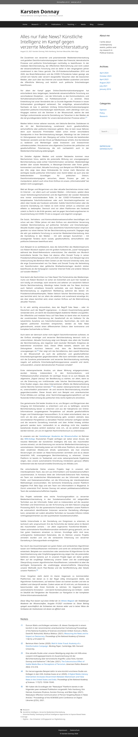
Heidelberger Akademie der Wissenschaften (58, 436)
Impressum (62, 730)
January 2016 (105, 89)
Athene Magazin (67, 601)
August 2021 (105, 82)
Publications (58, 24)
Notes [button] (24, 619)
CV (46, 24)
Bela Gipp (74, 51)
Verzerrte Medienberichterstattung (52, 712)
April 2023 (104, 79)
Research (37, 24)
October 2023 (105, 76)
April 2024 (104, 73)
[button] (86, 118)
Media (83, 24)
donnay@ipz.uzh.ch (63, 2)
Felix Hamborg (50, 51)
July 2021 (103, 86)
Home (25, 24)
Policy (102, 113)
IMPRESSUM (105, 146)
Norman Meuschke (64, 51)
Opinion (103, 109)
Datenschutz (75, 730)
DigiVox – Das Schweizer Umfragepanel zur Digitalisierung (44, 719)
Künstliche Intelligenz (30, 712)
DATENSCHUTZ (106, 149)
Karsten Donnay (39, 11)
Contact (101, 24)
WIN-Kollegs (29, 439)
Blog (91, 24)
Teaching (73, 24)
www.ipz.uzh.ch (76, 2)
